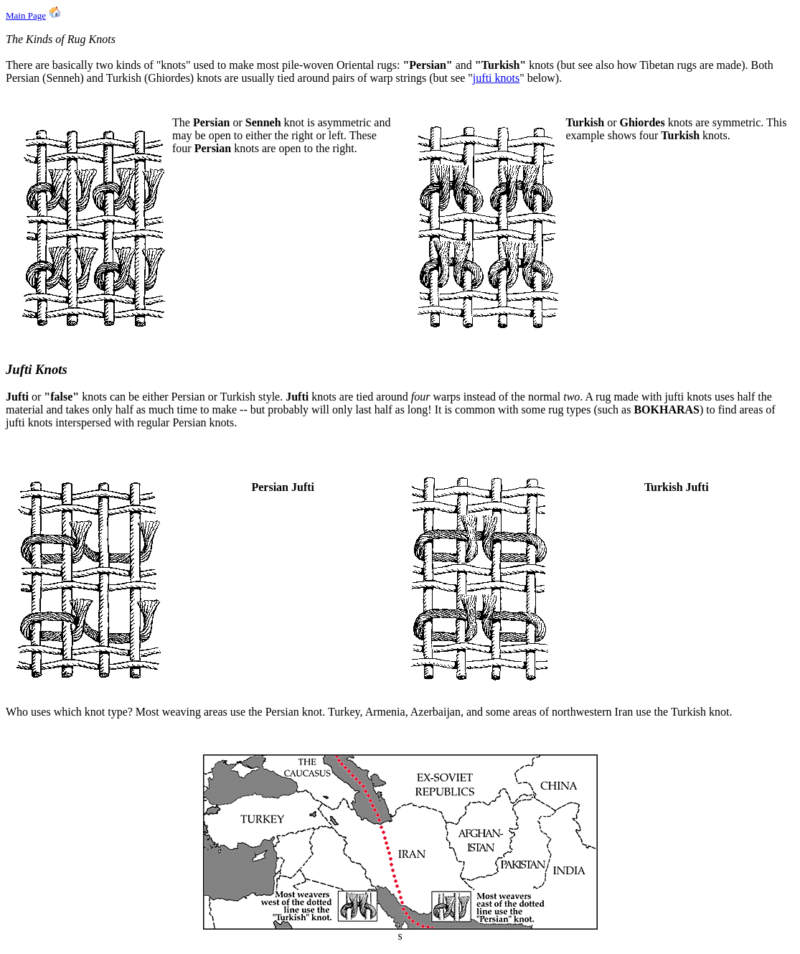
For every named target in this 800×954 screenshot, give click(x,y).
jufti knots (496, 78)
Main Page (26, 15)
